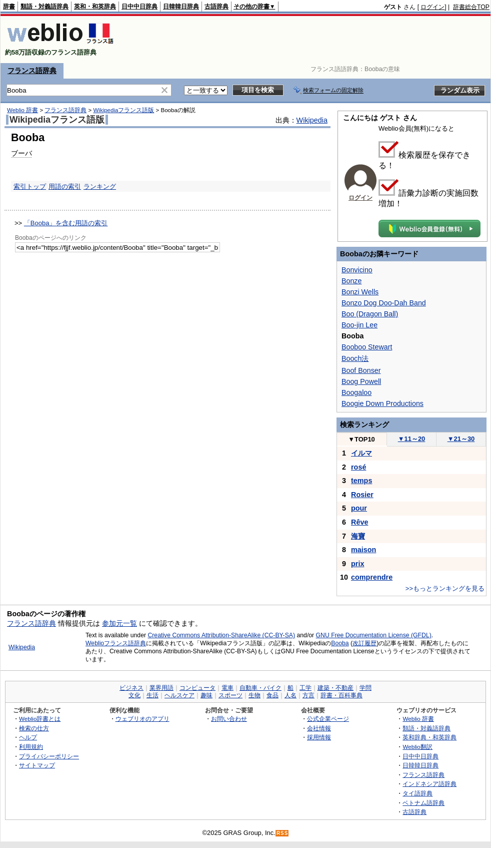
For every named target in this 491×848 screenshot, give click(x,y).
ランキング (100, 186)
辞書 (9, 7)
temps (361, 481)
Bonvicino (357, 270)
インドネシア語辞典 (429, 783)
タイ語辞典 (417, 793)
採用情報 (319, 737)
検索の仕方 (34, 728)
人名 (290, 695)
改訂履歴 (364, 643)
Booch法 (355, 358)
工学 (306, 688)
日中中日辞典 (140, 7)
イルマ (361, 453)
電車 (228, 688)
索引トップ (30, 186)
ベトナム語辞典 (423, 802)
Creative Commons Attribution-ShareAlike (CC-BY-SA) (221, 635)
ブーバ (21, 153)
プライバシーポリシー (49, 756)
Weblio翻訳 (417, 746)
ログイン (432, 7)
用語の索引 (64, 186)
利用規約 (31, 746)
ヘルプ (28, 737)
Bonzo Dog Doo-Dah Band (384, 303)
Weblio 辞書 (22, 110)
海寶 (358, 536)
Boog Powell (361, 381)
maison (363, 550)
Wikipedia (312, 120)
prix (357, 564)
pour (359, 508)
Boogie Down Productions (383, 403)
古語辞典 (216, 7)
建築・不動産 (336, 688)
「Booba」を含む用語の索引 (66, 223)
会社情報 (319, 728)
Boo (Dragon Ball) (370, 314)
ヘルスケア (179, 695)
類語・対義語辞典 (44, 7)
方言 (308, 695)
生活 (152, 695)
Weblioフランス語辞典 (116, 643)
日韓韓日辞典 (181, 7)
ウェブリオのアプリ (143, 718)
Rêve (359, 522)
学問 (366, 688)
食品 (272, 695)
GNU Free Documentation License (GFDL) (374, 635)
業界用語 (162, 688)
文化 (134, 695)
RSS (282, 833)
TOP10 (361, 439)
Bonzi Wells (360, 292)
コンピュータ (198, 688)
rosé (358, 467)
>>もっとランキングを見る (445, 588)
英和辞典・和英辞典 (429, 737)
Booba (339, 643)
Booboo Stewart (367, 347)
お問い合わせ (229, 718)
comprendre (371, 577)
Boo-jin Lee (360, 325)
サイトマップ (37, 765)
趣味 (206, 695)
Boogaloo (357, 392)
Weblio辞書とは (39, 718)
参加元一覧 (119, 623)
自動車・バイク (261, 688)
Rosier (362, 495)
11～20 (412, 439)
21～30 (461, 439)
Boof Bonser (361, 370)
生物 (254, 695)
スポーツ (230, 695)
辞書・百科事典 (341, 695)
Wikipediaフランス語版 (123, 110)
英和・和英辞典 (95, 7)
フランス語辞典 (32, 71)
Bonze (352, 281)
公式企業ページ (328, 718)
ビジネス (132, 688)
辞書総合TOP (471, 7)
